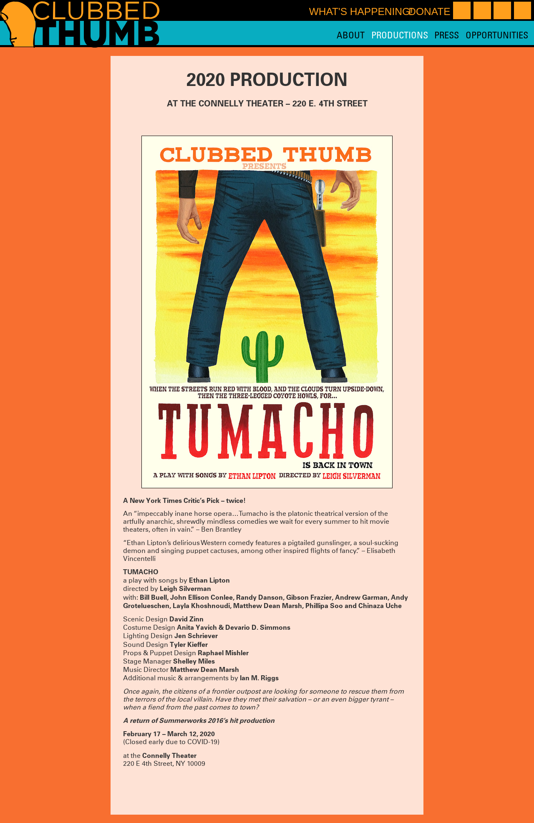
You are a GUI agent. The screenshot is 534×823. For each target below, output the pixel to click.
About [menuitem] (351, 34)
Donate (429, 11)
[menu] (432, 35)
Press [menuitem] (446, 34)
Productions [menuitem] (399, 34)
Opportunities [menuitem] (497, 34)
